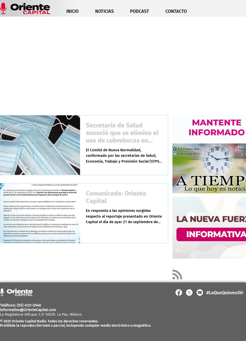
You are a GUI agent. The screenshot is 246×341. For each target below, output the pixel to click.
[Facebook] (178, 292)
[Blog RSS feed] (177, 275)
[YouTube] (200, 292)
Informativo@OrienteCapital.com (28, 310)
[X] (189, 292)
